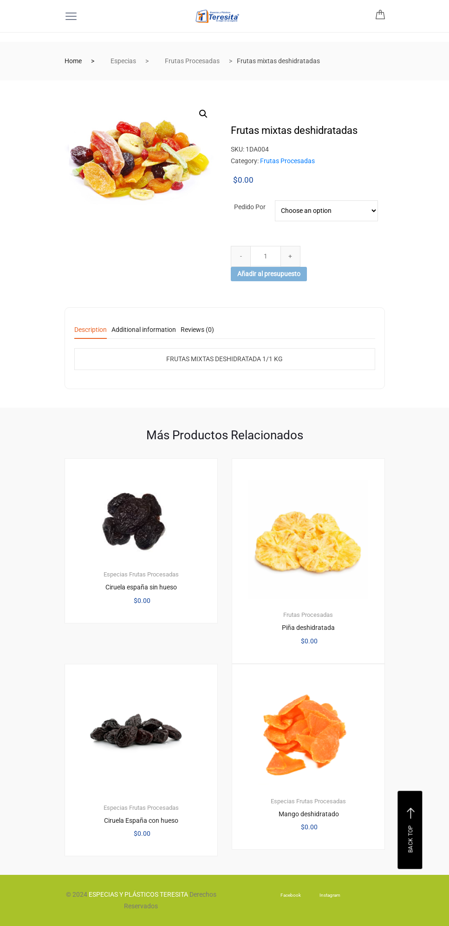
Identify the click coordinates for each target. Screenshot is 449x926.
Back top (411, 830)
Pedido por (250, 207)
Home (73, 61)
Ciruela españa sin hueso (141, 587)
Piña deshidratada (308, 627)
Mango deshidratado (308, 814)
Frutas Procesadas (192, 61)
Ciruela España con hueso (141, 820)
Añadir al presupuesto (268, 274)
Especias (123, 61)
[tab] (90, 332)
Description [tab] (90, 329)
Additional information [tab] (143, 329)
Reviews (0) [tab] (197, 329)
